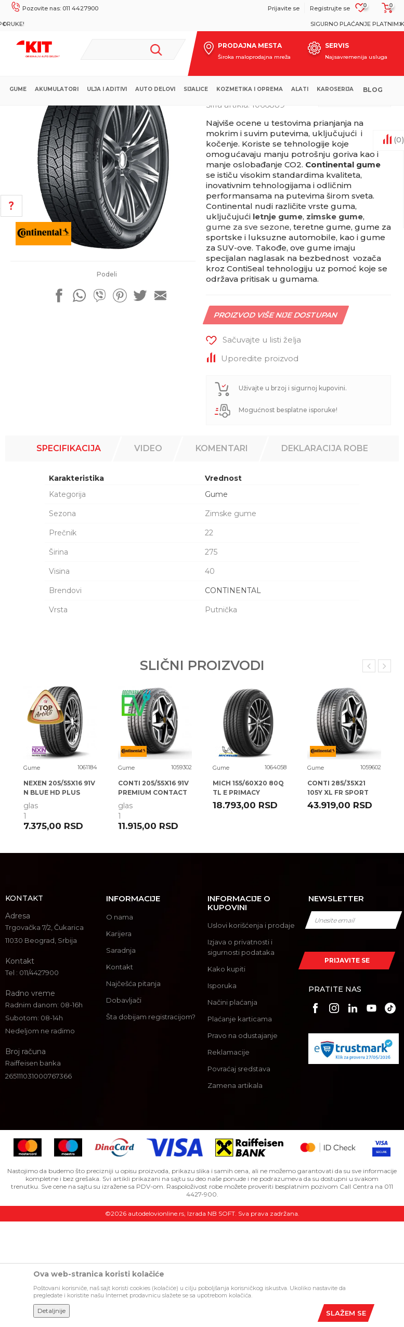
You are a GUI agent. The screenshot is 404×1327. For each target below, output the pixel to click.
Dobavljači (123, 1105)
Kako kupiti (226, 1074)
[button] (133, 49)
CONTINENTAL (233, 696)
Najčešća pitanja (133, 1089)
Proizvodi (161, 114)
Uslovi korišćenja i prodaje (251, 1031)
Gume (192, 114)
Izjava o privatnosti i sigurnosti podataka (241, 1052)
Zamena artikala (235, 1191)
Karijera (119, 1039)
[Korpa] (384, 11)
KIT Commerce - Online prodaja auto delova (73, 114)
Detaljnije (51, 1311)
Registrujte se (330, 8)
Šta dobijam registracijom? (151, 1122)
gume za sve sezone (248, 332)
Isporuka (222, 1091)
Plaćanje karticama (239, 1124)
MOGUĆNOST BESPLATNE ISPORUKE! (201, 24)
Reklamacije (228, 1157)
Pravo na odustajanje (242, 1141)
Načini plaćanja (232, 1107)
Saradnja (121, 1056)
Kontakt (119, 1072)
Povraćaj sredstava (238, 1174)
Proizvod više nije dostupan (276, 420)
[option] (202, 24)
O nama (119, 1022)
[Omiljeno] (360, 11)
